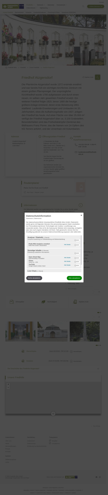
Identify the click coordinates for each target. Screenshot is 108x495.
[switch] (77, 240)
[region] (54, 253)
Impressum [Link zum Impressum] (29, 218)
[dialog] (54, 247)
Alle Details (67, 244)
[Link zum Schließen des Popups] (81, 215)
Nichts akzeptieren (34, 278)
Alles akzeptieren (74, 278)
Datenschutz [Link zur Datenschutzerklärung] (38, 218)
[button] (75, 240)
